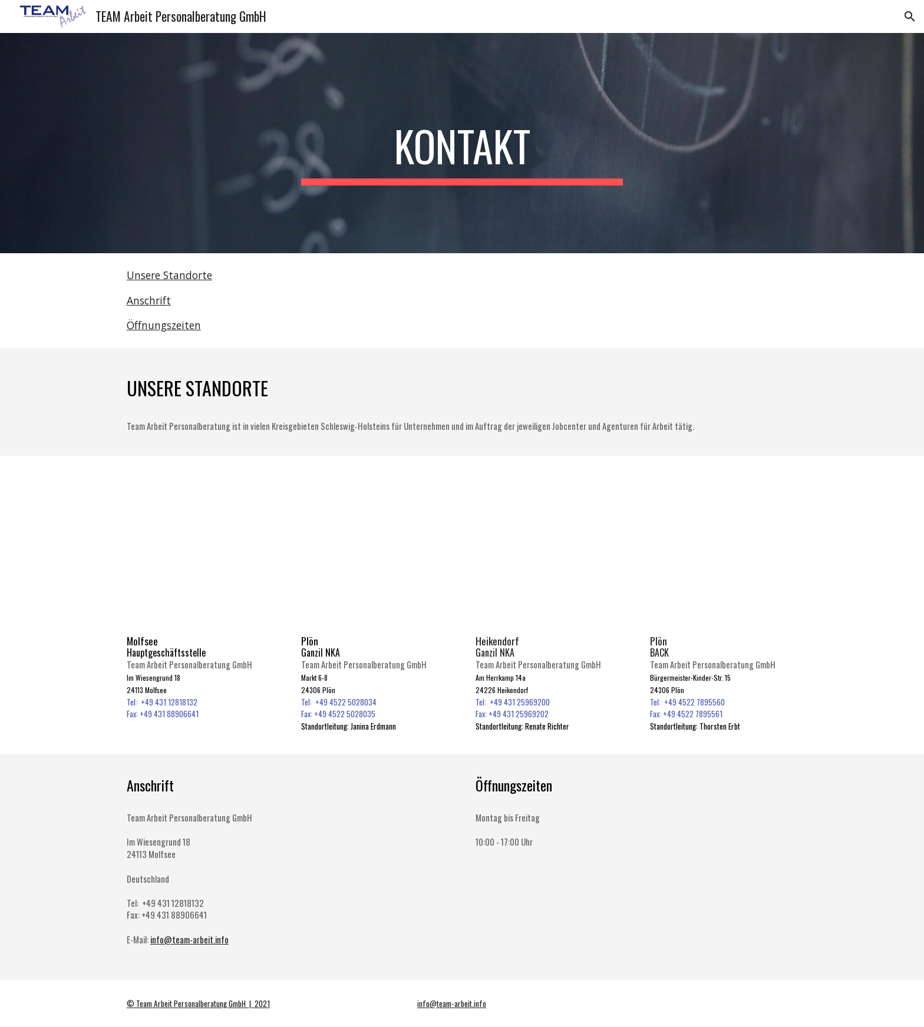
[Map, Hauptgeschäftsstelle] (200, 548)
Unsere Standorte (169, 275)
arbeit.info (470, 1003)
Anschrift (149, 300)
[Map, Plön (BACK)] (723, 548)
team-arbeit (192, 939)
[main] (462, 143)
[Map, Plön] (374, 548)
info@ (161, 939)
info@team (434, 1003)
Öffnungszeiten (164, 325)
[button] (910, 16)
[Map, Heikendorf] (549, 548)
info (222, 939)
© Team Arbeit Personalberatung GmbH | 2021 (198, 1003)
